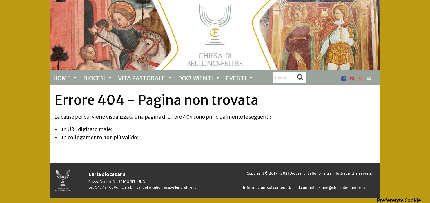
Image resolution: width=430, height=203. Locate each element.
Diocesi (97, 77)
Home (65, 77)
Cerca (300, 77)
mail (369, 78)
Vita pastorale (145, 77)
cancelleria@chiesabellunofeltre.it (166, 187)
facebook (343, 78)
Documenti (199, 77)
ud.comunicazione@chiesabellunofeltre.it (333, 187)
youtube (352, 78)
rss (360, 78)
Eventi (240, 77)
